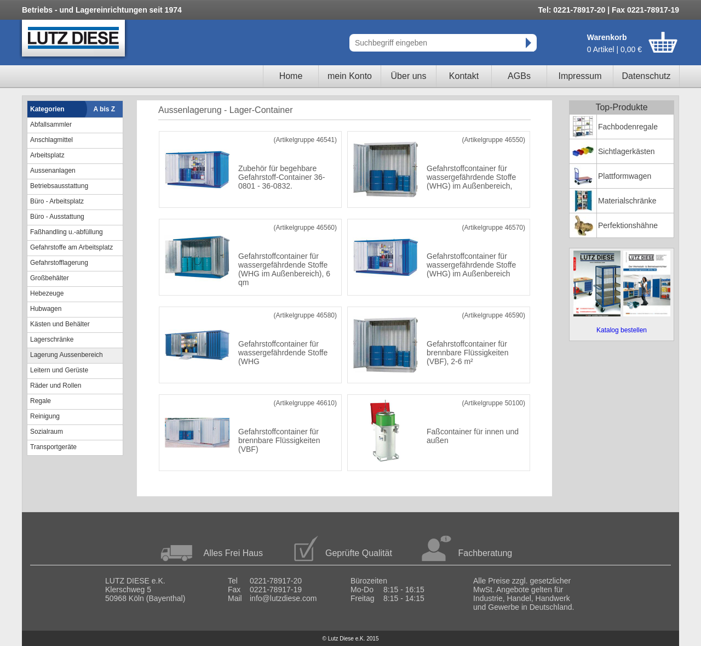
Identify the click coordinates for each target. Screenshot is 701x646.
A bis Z (105, 109)
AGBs (519, 76)
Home (291, 76)
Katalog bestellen (621, 330)
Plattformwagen (624, 176)
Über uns (409, 76)
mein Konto (349, 76)
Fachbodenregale (628, 126)
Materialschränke (627, 200)
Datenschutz (646, 76)
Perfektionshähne (628, 225)
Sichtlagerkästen (626, 151)
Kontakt (464, 76)
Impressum (579, 76)
